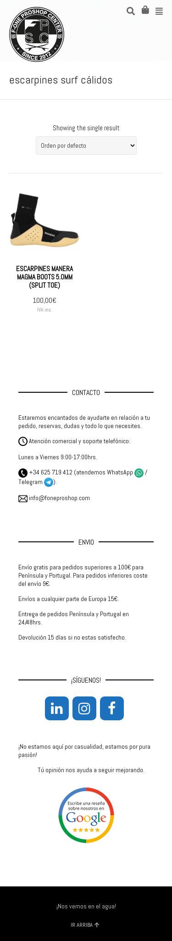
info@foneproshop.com (54, 498)
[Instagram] (84, 708)
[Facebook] (112, 708)
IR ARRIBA (85, 925)
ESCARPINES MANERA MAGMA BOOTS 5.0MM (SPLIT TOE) (44, 277)
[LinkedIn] (57, 708)
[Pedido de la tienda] (86, 145)
